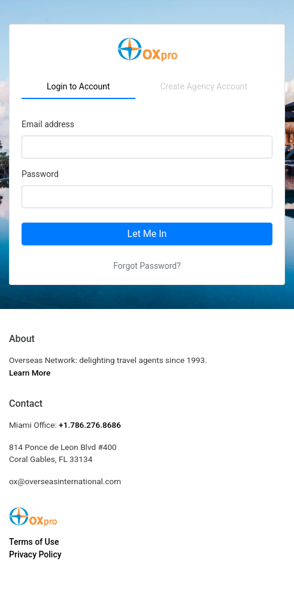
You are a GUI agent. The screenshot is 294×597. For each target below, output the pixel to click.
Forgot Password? (147, 266)
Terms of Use (34, 542)
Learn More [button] (29, 372)
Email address (48, 124)
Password (40, 174)
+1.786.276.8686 (90, 425)
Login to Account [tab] (78, 86)
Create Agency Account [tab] (203, 86)
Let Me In (147, 233)
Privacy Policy (35, 554)
